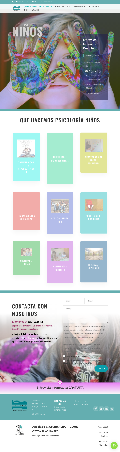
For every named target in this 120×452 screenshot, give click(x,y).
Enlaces (35, 10)
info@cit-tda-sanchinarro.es (29, 334)
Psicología (78, 6)
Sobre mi (93, 6)
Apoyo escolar (61, 6)
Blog (26, 10)
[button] (114, 445)
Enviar (101, 368)
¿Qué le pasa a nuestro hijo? (37, 6)
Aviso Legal (103, 427)
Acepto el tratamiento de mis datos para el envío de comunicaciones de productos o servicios (83, 362)
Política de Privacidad (79, 356)
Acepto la (75, 356)
